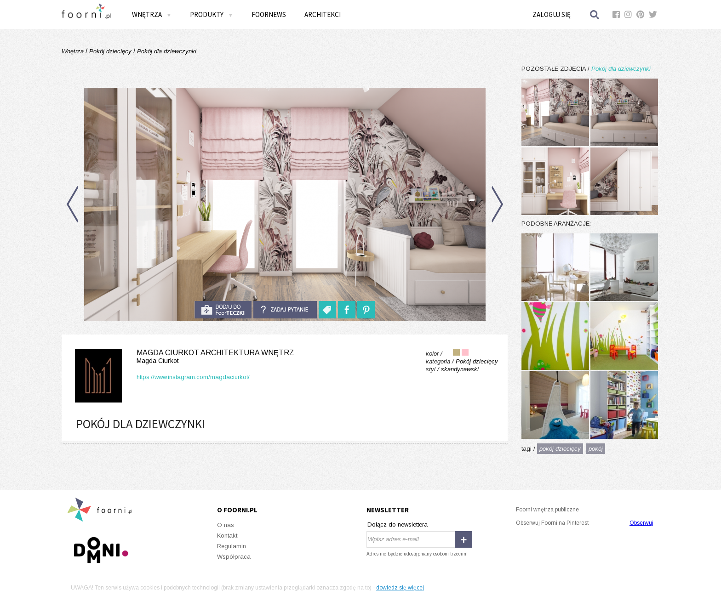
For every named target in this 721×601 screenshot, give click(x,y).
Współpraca (234, 556)
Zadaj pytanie (285, 309)
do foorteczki (223, 309)
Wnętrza (152, 14)
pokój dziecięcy (560, 448)
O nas (225, 525)
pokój (596, 448)
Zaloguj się (551, 14)
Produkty (211, 14)
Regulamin (231, 546)
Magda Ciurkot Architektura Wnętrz (182, 357)
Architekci (322, 14)
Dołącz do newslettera (397, 524)
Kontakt (227, 535)
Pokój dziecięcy (110, 51)
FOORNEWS (269, 14)
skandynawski (460, 369)
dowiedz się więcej (400, 587)
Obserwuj (641, 523)
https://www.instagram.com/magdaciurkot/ (193, 377)
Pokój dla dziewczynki (165, 51)
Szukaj (595, 14)
